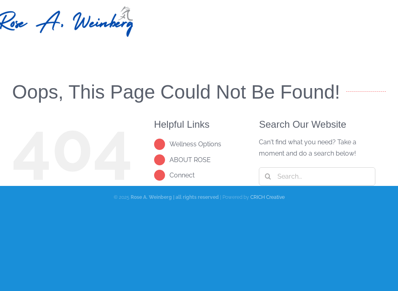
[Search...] (317, 176)
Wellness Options (195, 144)
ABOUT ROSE (190, 160)
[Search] (268, 176)
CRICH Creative (267, 197)
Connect (182, 175)
